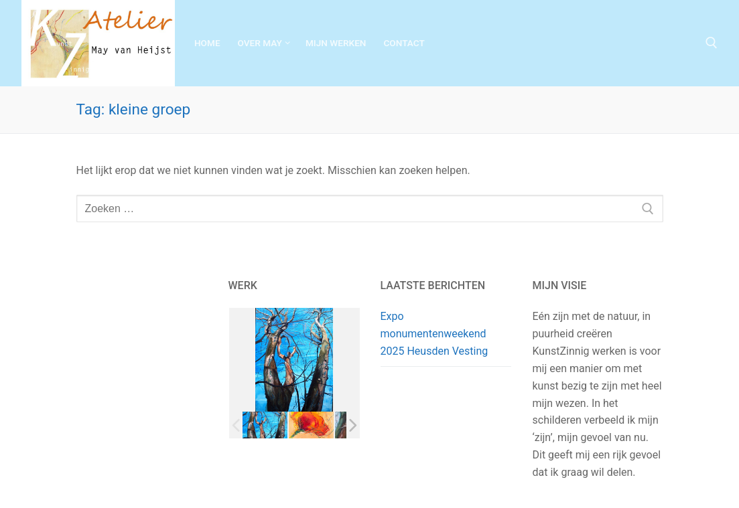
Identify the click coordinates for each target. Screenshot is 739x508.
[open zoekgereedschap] (712, 43)
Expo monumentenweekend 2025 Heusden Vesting (434, 333)
